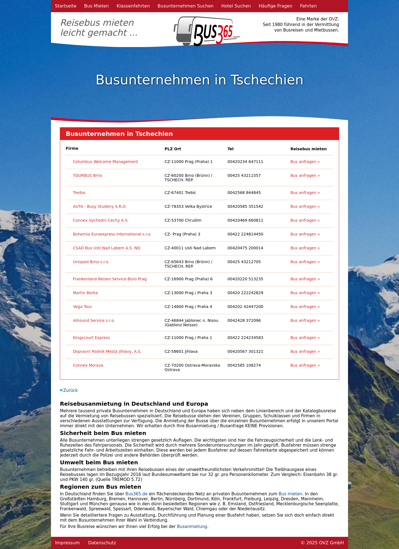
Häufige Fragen (275, 6)
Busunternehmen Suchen (186, 6)
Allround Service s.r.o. (94, 320)
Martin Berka (85, 293)
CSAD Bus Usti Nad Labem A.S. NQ (106, 248)
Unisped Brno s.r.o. (91, 262)
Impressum (67, 542)
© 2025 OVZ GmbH (322, 542)
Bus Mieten (96, 6)
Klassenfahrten (133, 6)
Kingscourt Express (91, 337)
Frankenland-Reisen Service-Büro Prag (110, 279)
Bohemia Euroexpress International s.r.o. (112, 234)
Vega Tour (82, 306)
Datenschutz (102, 542)
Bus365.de (137, 493)
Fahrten (308, 6)
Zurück (70, 390)
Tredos (79, 192)
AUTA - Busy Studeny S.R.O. (100, 206)
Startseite (65, 6)
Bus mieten (290, 493)
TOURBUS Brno (87, 175)
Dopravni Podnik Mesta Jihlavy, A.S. (107, 351)
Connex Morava (88, 365)
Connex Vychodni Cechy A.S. (101, 220)
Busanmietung (192, 526)
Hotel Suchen (236, 6)
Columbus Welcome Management (105, 161)
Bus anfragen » (305, 161)
